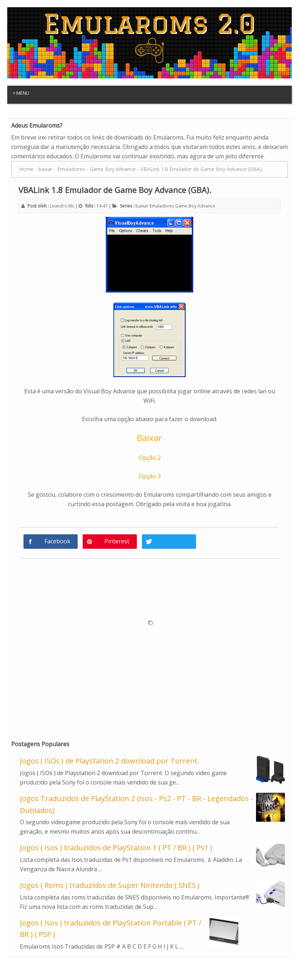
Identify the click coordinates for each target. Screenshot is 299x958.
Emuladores (162, 206)
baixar (141, 206)
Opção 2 (150, 458)
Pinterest (116, 541)
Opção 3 (150, 476)
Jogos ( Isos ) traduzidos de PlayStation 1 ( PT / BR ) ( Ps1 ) (116, 847)
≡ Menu (21, 93)
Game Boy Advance (195, 206)
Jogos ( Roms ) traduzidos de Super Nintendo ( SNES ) (110, 885)
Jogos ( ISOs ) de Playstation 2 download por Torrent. (109, 761)
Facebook (57, 541)
